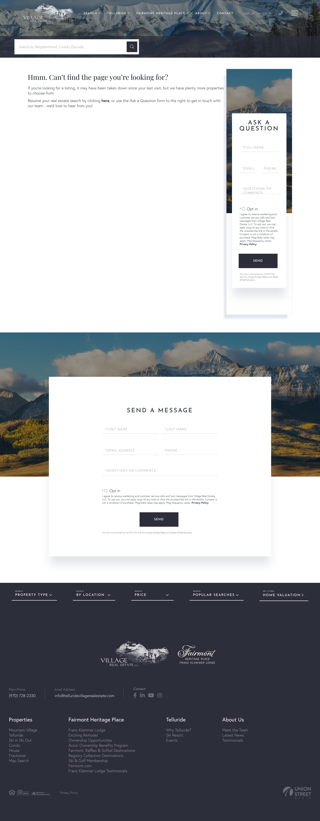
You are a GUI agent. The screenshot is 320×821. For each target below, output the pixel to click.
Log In (266, 13)
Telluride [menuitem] (116, 13)
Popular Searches (214, 595)
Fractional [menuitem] (17, 755)
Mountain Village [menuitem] (23, 730)
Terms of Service (178, 532)
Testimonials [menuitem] (232, 740)
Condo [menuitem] (14, 745)
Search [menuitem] (90, 13)
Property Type (31, 595)
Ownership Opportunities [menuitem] (90, 740)
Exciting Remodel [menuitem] (83, 735)
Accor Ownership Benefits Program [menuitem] (98, 745)
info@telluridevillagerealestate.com (84, 695)
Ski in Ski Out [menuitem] (20, 740)
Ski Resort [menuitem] (174, 735)
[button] (132, 46)
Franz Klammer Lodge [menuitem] (86, 730)
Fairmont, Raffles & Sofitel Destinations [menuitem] (101, 750)
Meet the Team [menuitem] (235, 730)
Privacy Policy (248, 244)
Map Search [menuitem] (19, 760)
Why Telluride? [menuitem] (178, 730)
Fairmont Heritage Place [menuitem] (160, 13)
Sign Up (249, 13)
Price (141, 595)
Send (258, 261)
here (105, 100)
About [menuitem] (201, 13)
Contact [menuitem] (225, 13)
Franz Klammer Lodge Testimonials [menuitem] (97, 770)
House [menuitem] (14, 750)
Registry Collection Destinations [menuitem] (95, 755)
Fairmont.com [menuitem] (80, 765)
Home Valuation (282, 595)
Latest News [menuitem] (233, 735)
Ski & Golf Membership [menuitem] (88, 760)
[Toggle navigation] (294, 13)
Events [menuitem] (172, 740)
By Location (90, 595)
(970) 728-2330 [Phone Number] (22, 695)
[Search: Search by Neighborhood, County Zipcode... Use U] (72, 47)
